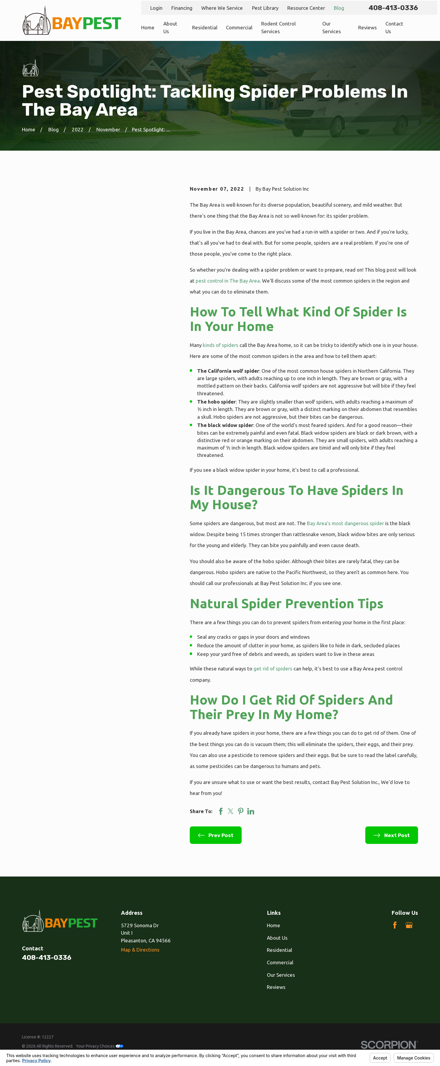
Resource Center (306, 8)
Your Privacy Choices (99, 1046)
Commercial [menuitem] (239, 27)
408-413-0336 (393, 8)
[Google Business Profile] (409, 925)
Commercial (280, 962)
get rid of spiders (273, 668)
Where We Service (222, 8)
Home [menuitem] (147, 27)
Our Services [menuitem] (331, 27)
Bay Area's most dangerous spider (345, 523)
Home (273, 925)
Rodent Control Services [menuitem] (278, 27)
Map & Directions (140, 949)
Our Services (281, 975)
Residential (279, 950)
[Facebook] (394, 925)
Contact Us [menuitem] (394, 27)
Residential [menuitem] (204, 27)
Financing (181, 8)
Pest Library (265, 8)
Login (156, 8)
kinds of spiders (220, 345)
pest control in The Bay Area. (228, 280)
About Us (277, 938)
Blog (339, 8)
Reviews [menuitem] (367, 27)
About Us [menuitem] (170, 27)
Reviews (276, 987)
